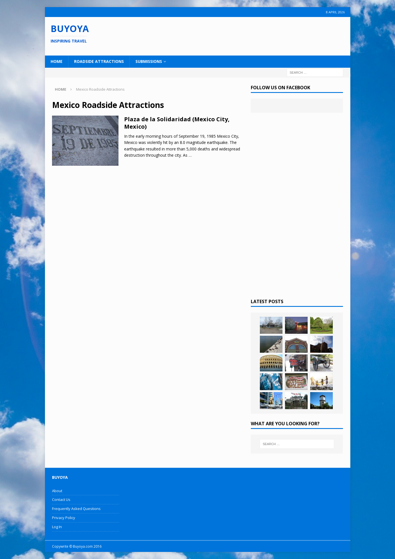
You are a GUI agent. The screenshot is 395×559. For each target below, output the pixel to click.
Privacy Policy (63, 517)
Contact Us (61, 499)
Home (56, 61)
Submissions (148, 61)
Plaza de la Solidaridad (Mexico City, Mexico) (177, 122)
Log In (57, 526)
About (57, 490)
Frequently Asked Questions (76, 508)
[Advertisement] (234, 35)
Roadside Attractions (99, 61)
